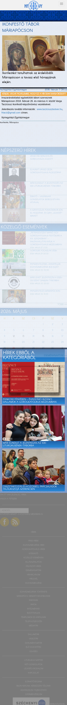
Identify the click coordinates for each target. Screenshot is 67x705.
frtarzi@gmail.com (10, 112)
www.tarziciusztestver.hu (49, 109)
